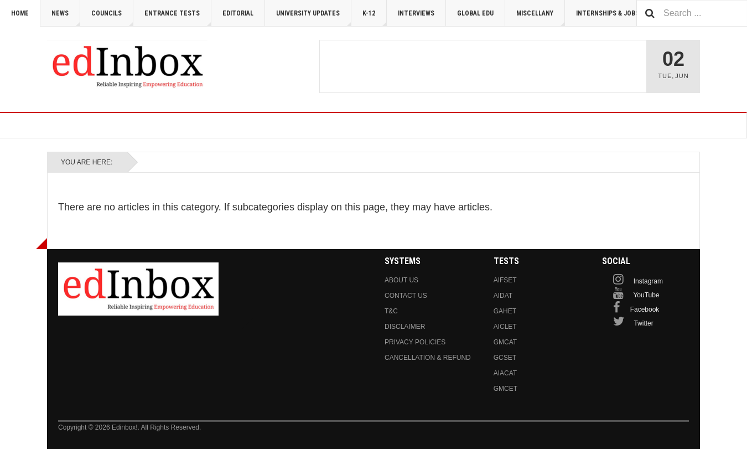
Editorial (237, 13)
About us (401, 280)
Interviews (416, 13)
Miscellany (540, 18)
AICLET (505, 327)
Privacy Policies (415, 342)
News (65, 18)
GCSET (505, 358)
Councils (112, 18)
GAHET (505, 311)
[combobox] (691, 13)
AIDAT (503, 296)
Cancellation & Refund (428, 358)
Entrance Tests (177, 18)
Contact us (406, 296)
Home (20, 13)
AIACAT (505, 373)
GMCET (505, 389)
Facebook (645, 309)
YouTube (646, 295)
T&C (391, 311)
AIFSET (505, 280)
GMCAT (505, 342)
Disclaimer (405, 327)
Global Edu (475, 13)
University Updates (313, 18)
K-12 (374, 18)
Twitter (643, 323)
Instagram (648, 281)
